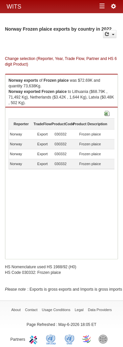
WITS (14, 6)
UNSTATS (69, 338)
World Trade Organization (86, 338)
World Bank (104, 338)
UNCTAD (52, 338)
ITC (34, 338)
